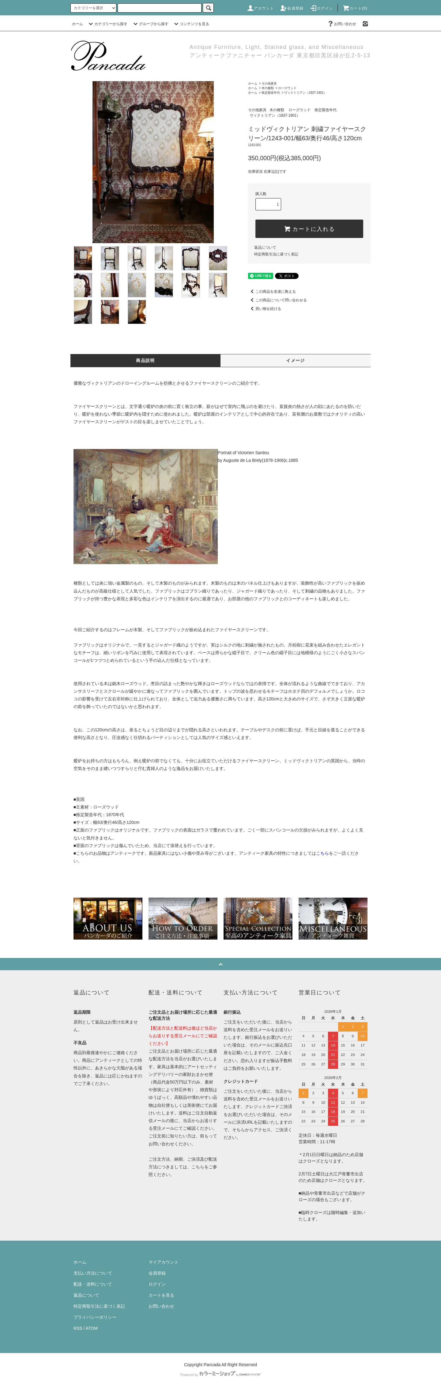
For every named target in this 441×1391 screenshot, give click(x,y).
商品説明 (145, 360)
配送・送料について (93, 1284)
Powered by (220, 1375)
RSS (78, 1328)
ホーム (77, 24)
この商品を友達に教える (272, 291)
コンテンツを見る (190, 24)
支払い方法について (93, 1273)
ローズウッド (287, 88)
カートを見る (161, 1295)
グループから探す (150, 24)
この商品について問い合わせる (277, 300)
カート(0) (355, 8)
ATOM (92, 1328)
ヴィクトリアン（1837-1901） (305, 92)
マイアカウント (164, 1262)
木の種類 (268, 88)
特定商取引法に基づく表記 (276, 254)
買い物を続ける (264, 309)
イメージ (295, 360)
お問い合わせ (341, 24)
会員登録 (291, 8)
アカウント (260, 8)
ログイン (321, 8)
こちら (197, 1166)
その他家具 (269, 83)
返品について (265, 247)
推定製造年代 (271, 92)
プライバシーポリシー (95, 1317)
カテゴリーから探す (107, 24)
